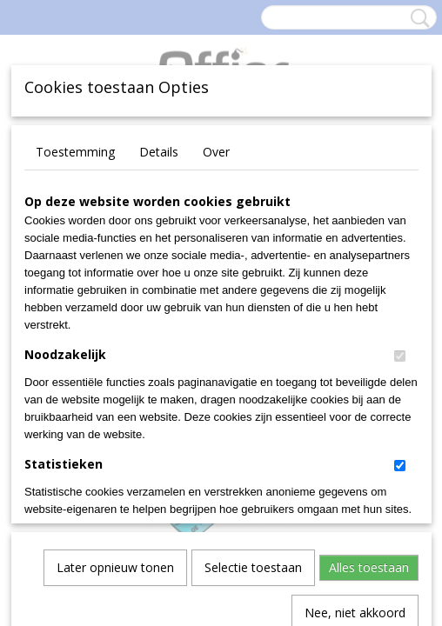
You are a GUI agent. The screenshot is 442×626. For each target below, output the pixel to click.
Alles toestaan (369, 382)
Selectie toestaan (253, 382)
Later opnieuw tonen (115, 382)
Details (158, 151)
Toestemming (75, 151)
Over (216, 151)
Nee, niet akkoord (355, 427)
